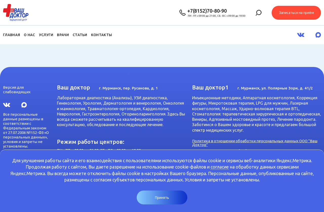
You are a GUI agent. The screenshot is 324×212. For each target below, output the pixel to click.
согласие (220, 166)
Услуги (46, 35)
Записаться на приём (296, 13)
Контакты (101, 35)
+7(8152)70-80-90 (207, 11)
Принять (162, 198)
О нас (29, 35)
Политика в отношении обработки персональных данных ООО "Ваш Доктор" (254, 143)
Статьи (80, 35)
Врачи (63, 35)
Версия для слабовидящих (17, 89)
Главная (11, 35)
